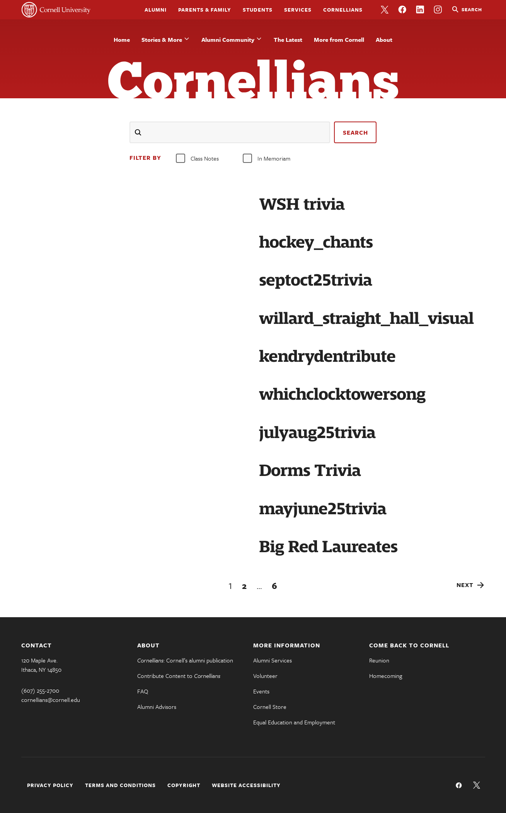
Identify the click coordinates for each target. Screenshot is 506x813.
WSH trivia (301, 204)
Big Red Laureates (328, 547)
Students (258, 10)
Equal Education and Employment (294, 722)
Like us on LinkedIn (420, 9)
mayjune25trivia (322, 509)
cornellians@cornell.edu (50, 699)
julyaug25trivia (317, 433)
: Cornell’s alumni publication (185, 660)
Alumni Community (227, 39)
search (355, 132)
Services (298, 10)
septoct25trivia (315, 280)
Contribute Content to (178, 675)
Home (122, 39)
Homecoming (385, 675)
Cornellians (343, 10)
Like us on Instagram (437, 9)
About (384, 39)
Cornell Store (269, 706)
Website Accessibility (246, 785)
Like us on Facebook (402, 9)
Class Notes (197, 158)
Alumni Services (272, 660)
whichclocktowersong (342, 394)
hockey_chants (316, 242)
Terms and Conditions (120, 785)
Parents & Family (204, 10)
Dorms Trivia (310, 470)
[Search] (229, 132)
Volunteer (265, 675)
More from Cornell (339, 39)
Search (472, 9)
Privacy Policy (50, 785)
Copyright (183, 785)
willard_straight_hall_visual (366, 318)
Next (465, 584)
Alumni (156, 10)
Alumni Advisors (156, 706)
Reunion (379, 660)
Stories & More (161, 39)
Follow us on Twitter (384, 9)
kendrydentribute (327, 356)
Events (261, 691)
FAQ (142, 691)
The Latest (288, 39)
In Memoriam (266, 158)
